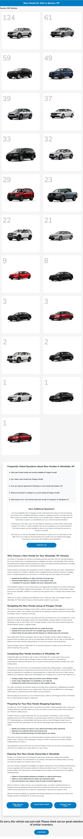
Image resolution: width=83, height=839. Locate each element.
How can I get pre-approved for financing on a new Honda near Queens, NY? (37, 486)
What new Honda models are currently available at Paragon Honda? (34, 472)
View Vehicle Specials (17, 805)
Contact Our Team (65, 805)
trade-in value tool (50, 739)
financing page (30, 739)
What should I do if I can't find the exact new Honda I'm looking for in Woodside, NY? (40, 500)
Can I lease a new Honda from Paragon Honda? (27, 479)
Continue (41, 832)
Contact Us (42, 545)
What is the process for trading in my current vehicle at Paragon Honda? (35, 493)
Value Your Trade (41, 804)
